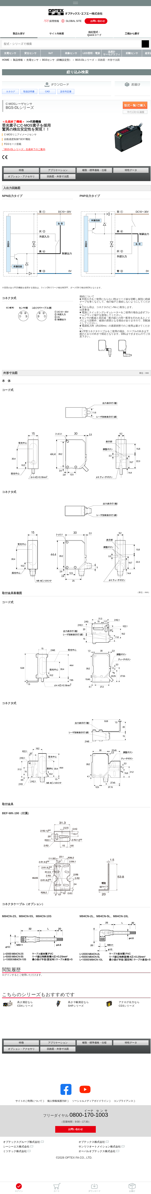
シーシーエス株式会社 (16, 1146)
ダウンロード (94, 1187)
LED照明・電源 (91, 53)
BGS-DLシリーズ (84, 59)
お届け (132, 1187)
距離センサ (132, 53)
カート (57, 1187)
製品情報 (18, 59)
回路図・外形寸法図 (58, 176)
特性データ (131, 170)
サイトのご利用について (28, 1101)
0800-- (89, 1113)
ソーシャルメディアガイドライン (90, 1101)
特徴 (21, 170)
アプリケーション (58, 170)
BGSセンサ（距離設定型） (57, 59)
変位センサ (30, 53)
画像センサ (71, 53)
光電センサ (10, 53)
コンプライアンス (123, 1101)
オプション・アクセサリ (21, 176)
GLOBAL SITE (71, 20)
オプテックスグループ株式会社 (21, 1141)
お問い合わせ (97, 21)
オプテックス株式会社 (92, 1141)
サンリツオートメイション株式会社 (100, 1146)
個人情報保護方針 (57, 1101)
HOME (5, 59)
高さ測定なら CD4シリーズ (25, 1004)
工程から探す (132, 33)
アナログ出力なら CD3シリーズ (129, 1004)
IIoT (51, 53)
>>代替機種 (33, 121)
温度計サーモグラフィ (111, 53)
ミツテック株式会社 (15, 1151)
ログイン (19, 1187)
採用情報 (51, 20)
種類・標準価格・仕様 (94, 170)
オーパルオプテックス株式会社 (97, 1151)
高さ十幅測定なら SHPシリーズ (78, 1004)
